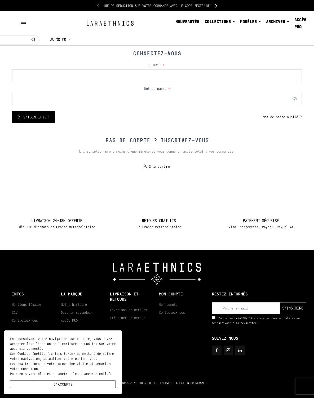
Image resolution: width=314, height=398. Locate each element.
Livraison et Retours (128, 310)
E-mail (157, 65)
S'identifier (33, 117)
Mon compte (168, 305)
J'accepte (63, 384)
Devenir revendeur (76, 313)
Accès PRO (69, 320)
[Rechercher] (33, 40)
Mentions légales (27, 305)
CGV (14, 313)
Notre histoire (74, 305)
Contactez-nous (25, 320)
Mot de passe (157, 89)
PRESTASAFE (198, 382)
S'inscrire (156, 166)
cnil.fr (105, 373)
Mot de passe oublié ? (282, 117)
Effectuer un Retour (127, 318)
